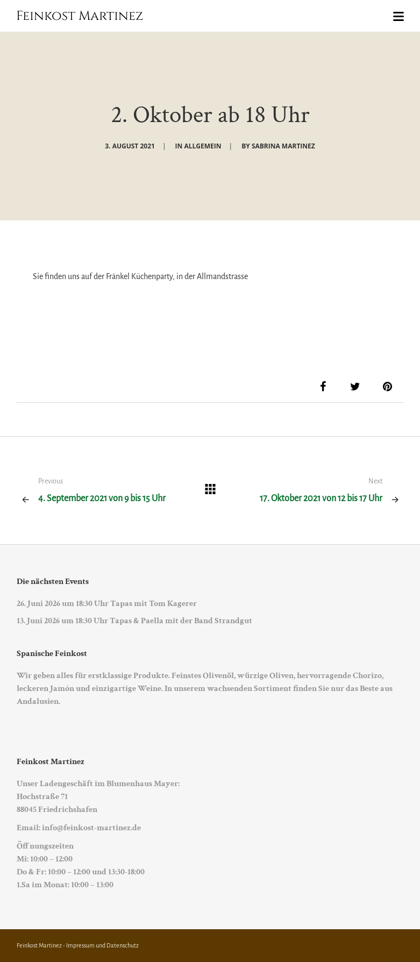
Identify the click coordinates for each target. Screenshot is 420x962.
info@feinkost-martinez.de (91, 827)
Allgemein (202, 146)
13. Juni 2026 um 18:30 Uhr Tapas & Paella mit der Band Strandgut (134, 620)
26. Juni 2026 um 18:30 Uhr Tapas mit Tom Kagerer (107, 603)
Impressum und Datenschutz (102, 945)
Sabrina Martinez (283, 146)
